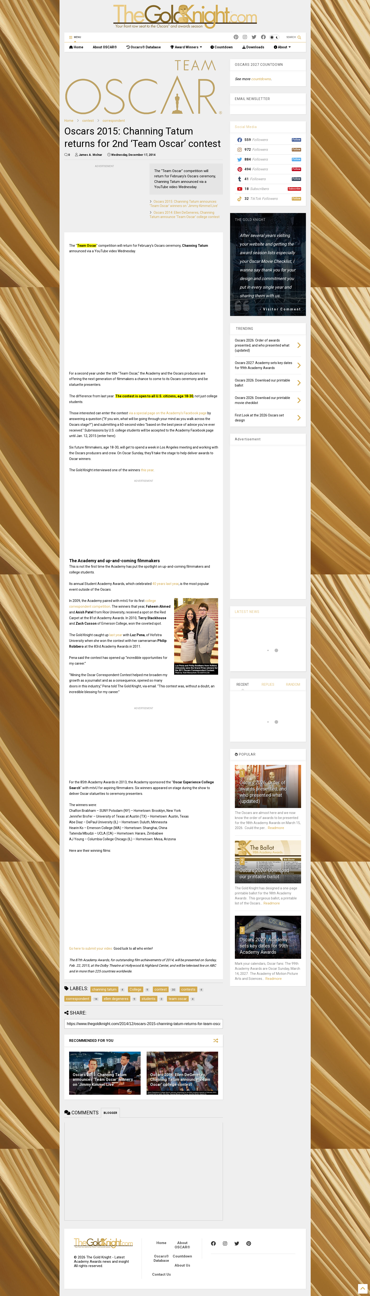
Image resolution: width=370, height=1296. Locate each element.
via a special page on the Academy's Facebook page (168, 413)
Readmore (276, 828)
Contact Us (161, 1274)
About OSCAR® (105, 47)
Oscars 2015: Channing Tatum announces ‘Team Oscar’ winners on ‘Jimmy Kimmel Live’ (103, 1079)
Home (76, 47)
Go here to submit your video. (91, 948)
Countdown (221, 47)
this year (147, 470)
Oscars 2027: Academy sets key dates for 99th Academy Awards (264, 946)
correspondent (114, 121)
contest (88, 121)
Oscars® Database (144, 47)
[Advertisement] (100, 199)
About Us (182, 1265)
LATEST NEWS (247, 612)
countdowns (261, 79)
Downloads (253, 47)
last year (115, 635)
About (282, 47)
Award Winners (186, 47)
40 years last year (165, 584)
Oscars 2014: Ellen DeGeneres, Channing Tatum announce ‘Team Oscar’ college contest (180, 1079)
